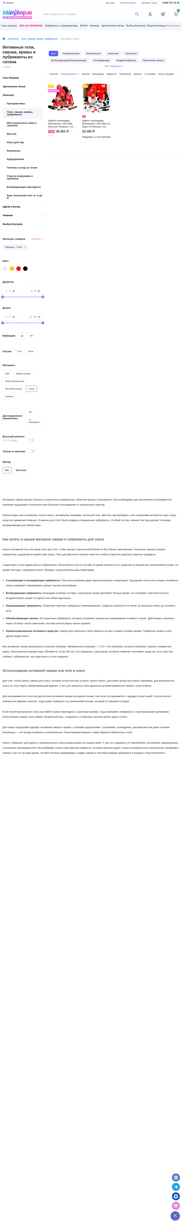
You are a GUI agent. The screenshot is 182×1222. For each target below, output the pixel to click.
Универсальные (71, 53)
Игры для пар (15, 142)
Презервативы (16, 103)
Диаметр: (8, 282)
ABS (7, 373)
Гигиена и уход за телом (22, 167)
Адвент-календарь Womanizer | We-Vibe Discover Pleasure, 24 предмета (60, 123)
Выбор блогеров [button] (135, 25)
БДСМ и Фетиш (23, 206)
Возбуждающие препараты (24, 187)
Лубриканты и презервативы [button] (61, 25)
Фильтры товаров (14, 239)
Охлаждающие (101, 60)
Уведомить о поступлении (96, 136)
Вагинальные (93, 53)
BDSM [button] (83, 25)
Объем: (7, 351)
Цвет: (6, 261)
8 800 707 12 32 (170, 2)
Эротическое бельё (23, 86)
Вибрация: (9, 335)
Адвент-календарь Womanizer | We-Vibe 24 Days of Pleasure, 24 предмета (96, 123)
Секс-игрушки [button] (9, 25)
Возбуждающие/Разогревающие (69, 60)
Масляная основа (13, 388)
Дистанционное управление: (12, 417)
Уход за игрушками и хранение (20, 177)
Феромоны (13, 150)
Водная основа (23, 373)
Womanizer (21, 470)
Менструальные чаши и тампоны (21, 124)
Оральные (131, 53)
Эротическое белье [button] (112, 25)
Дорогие (138, 74)
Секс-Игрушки (23, 77)
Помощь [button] (161, 25)
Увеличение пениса (153, 60)
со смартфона (34, 420)
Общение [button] (151, 25)
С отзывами (149, 74)
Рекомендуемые (70, 74)
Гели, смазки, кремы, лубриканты (39, 38)
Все (7, 470)
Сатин (31, 388)
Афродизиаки (15, 159)
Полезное (13, 38)
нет (31, 335)
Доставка (110, 3)
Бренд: (7, 462)
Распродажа (98, 74)
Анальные (113, 53)
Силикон (9, 396)
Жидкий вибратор (126, 60)
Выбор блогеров (23, 224)
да (22, 335)
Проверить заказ (149, 3)
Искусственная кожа (14, 381)
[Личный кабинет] (150, 14)
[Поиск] (137, 14)
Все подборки (114, 66)
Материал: (9, 365)
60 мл (30, 351)
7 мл (19, 351)
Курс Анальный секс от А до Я (25, 196)
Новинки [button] (95, 25)
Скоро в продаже (166, 74)
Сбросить (37, 239)
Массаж (11, 134)
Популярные (125, 74)
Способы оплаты (128, 3)
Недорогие (112, 74)
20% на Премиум (30, 25)
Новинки (23, 215)
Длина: (7, 308)
